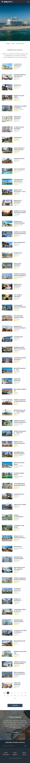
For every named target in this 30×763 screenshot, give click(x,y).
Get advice (15, 732)
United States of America (13, 27)
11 (18, 695)
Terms (24, 754)
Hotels (8, 43)
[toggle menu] (27, 1)
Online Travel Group (16, 758)
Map (13, 43)
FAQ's (15, 752)
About (24, 752)
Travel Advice (20, 43)
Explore (3, 27)
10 (14, 695)
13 (25, 695)
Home (6, 752)
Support (15, 754)
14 (15, 698)
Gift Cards (6, 754)
